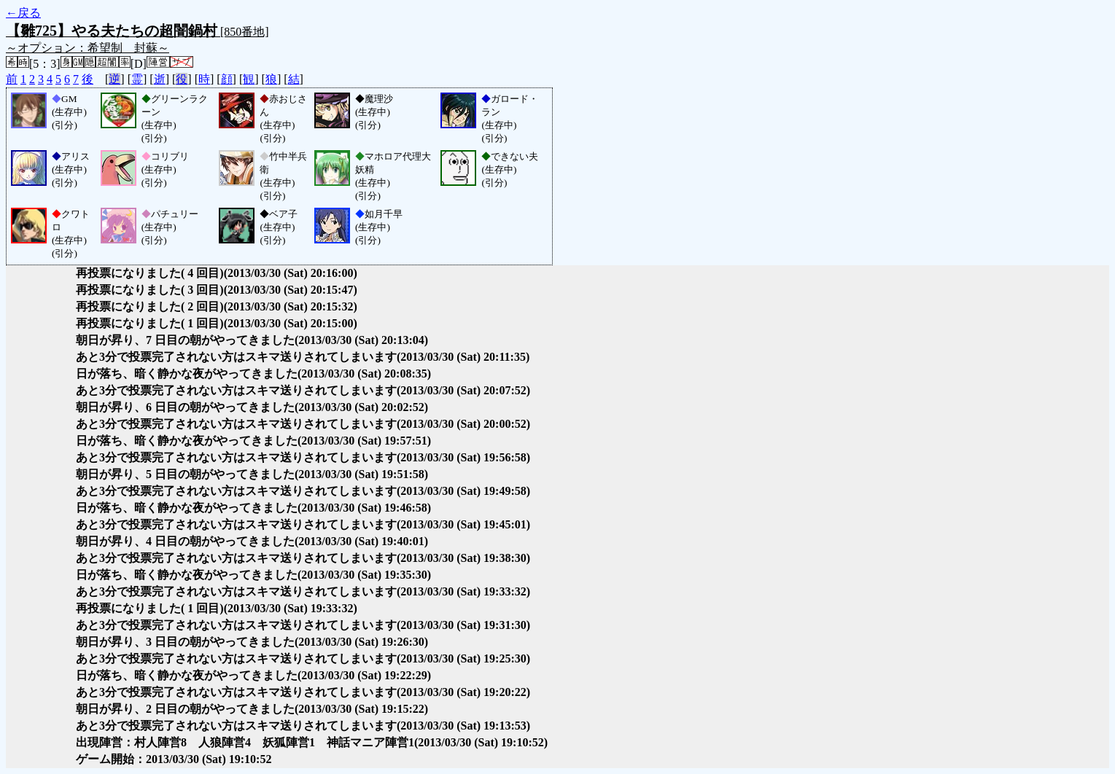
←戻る (23, 13)
